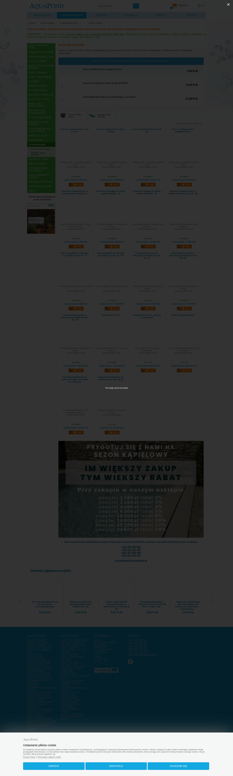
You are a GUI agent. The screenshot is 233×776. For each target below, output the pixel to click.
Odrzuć (54, 766)
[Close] (228, 4)
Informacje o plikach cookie (49, 757)
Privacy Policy (29, 757)
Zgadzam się (178, 766)
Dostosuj (116, 766)
